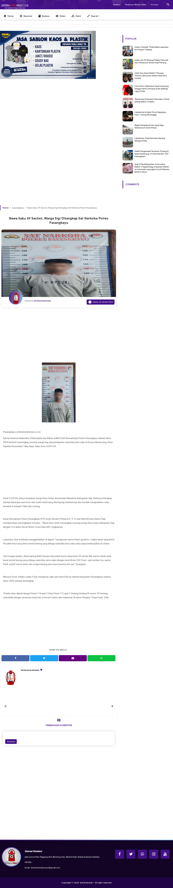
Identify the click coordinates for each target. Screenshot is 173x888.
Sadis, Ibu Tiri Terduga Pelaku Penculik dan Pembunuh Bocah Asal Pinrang (151, 61)
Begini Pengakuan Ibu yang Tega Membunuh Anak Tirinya (149, 126)
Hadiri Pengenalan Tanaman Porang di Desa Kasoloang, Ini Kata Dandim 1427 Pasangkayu (152, 154)
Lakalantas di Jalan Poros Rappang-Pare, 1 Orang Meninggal (150, 113)
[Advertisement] (59, 121)
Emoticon (11, 741)
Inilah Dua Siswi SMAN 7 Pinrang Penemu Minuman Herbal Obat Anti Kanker (151, 75)
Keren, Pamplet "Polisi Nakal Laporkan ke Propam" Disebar (152, 48)
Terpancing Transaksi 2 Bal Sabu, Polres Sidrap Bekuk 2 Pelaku (152, 100)
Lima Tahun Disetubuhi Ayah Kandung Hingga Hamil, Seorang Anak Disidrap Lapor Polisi (152, 88)
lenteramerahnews (30, 670)
